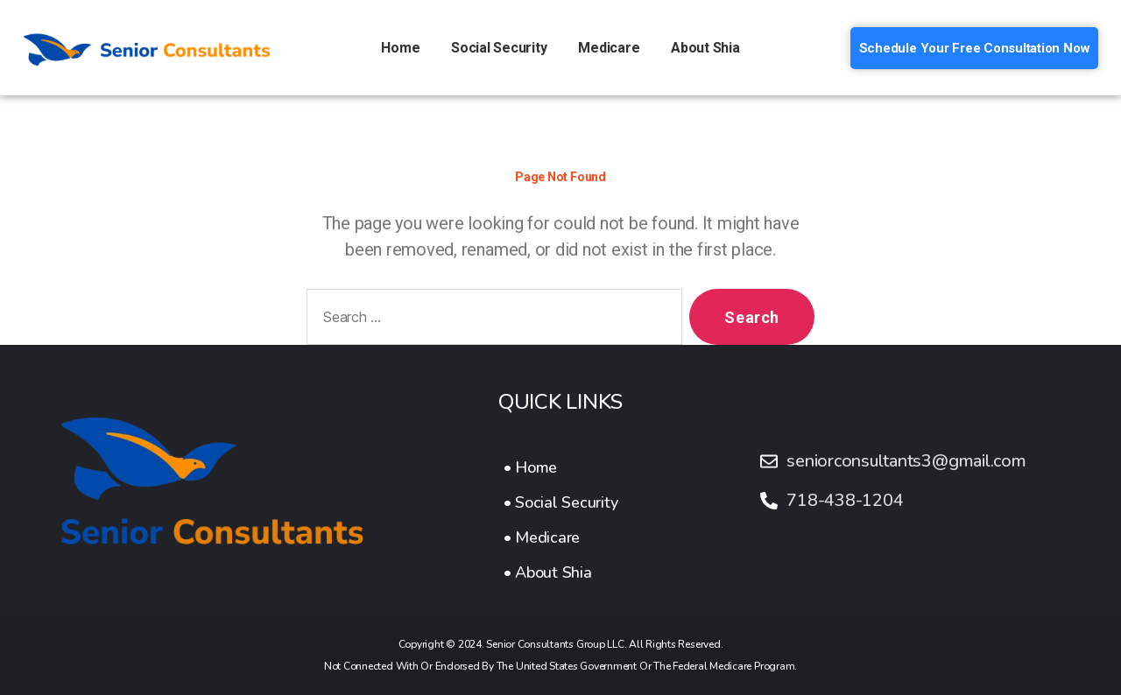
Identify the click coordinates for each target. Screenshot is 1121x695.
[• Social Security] (561, 502)
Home (400, 47)
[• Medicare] (561, 537)
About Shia (705, 47)
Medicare (608, 47)
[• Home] (561, 467)
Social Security (498, 47)
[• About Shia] (561, 572)
